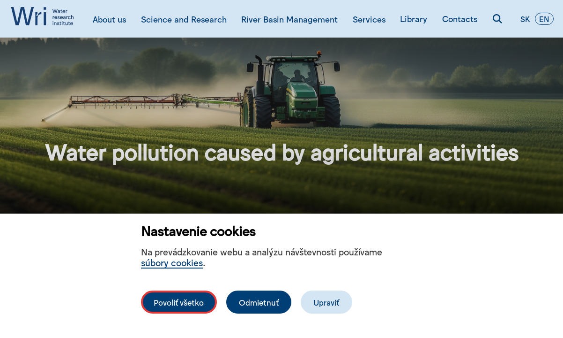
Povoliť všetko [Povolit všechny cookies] (179, 302)
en (544, 18)
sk (525, 18)
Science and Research (184, 19)
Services (369, 19)
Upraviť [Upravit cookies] (326, 302)
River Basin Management (289, 19)
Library (413, 18)
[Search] (497, 18)
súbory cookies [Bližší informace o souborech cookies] (172, 262)
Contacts (459, 18)
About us (109, 19)
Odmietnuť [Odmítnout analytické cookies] (259, 302)
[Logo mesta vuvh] (44, 19)
